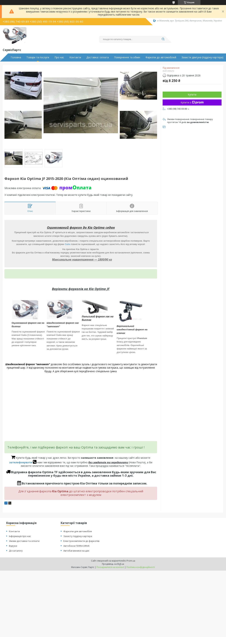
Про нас (59, 57)
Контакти (75, 57)
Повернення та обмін (127, 57)
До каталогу (16, 550)
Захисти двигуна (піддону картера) (202, 57)
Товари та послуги (37, 57)
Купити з (192, 102)
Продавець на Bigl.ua (113, 563)
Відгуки (13, 545)
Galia (67, 244)
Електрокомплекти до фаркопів (81, 541)
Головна (16, 57)
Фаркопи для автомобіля (77, 531)
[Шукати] (163, 39)
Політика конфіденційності (140, 567)
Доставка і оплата (97, 57)
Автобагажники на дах (76, 550)
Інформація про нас (20, 536)
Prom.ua (131, 560)
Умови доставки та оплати (24, 541)
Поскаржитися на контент (110, 567)
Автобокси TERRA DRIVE (76, 545)
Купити (192, 94)
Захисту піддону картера (77, 536)
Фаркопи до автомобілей (160, 57)
